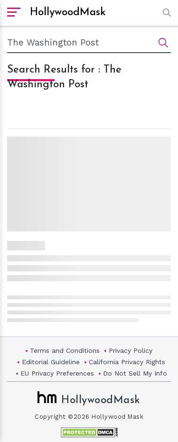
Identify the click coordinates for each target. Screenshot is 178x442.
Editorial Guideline (51, 362)
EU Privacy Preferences (57, 373)
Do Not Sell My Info (135, 373)
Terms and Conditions (65, 350)
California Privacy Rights (127, 362)
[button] (164, 13)
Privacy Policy (130, 350)
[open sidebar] (13, 13)
